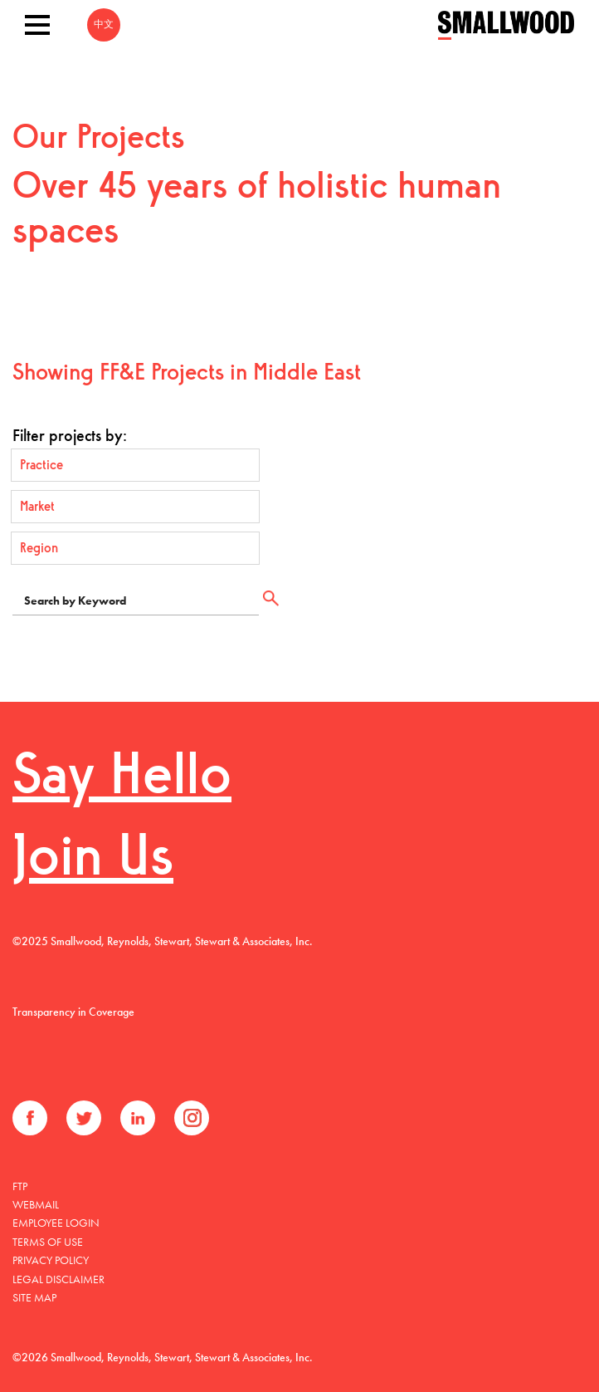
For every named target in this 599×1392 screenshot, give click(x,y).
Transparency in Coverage (73, 1011)
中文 (104, 25)
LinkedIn (137, 1117)
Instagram (191, 1117)
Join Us (92, 860)
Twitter (83, 1117)
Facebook (29, 1117)
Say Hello (121, 778)
